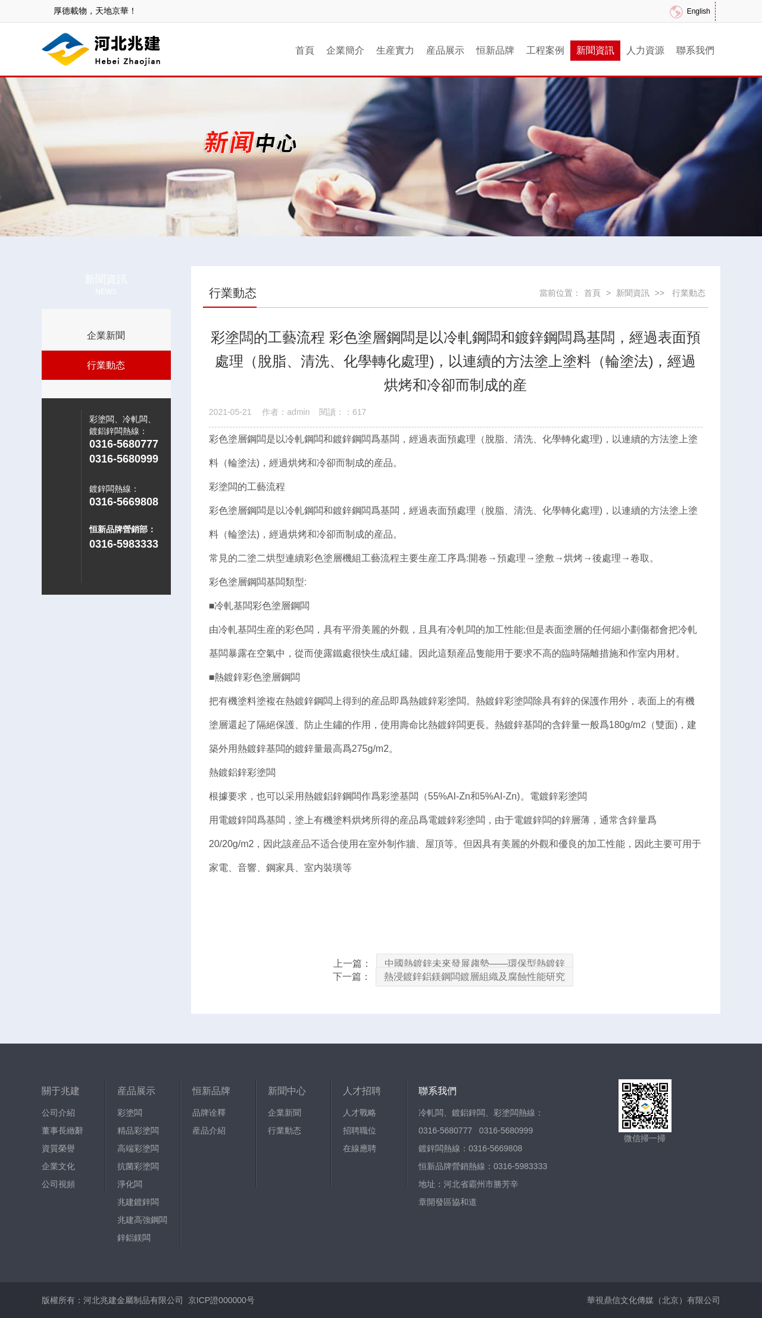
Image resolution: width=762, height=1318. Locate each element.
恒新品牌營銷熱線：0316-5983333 (483, 1166)
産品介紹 (209, 1130)
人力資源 (645, 50)
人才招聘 (362, 1091)
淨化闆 (129, 1184)
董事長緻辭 (62, 1130)
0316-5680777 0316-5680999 (476, 1130)
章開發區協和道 (448, 1202)
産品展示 (445, 50)
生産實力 (395, 50)
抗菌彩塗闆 (138, 1166)
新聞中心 (287, 1091)
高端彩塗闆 (138, 1148)
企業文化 (58, 1166)
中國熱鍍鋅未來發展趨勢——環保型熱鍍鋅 (475, 963)
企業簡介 (345, 50)
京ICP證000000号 (221, 1300)
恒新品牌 (495, 50)
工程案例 (545, 50)
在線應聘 (359, 1148)
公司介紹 (58, 1112)
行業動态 (106, 365)
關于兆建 (61, 1091)
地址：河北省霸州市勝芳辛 (469, 1184)
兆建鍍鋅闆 (138, 1202)
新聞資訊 (595, 50)
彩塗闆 (129, 1112)
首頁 (304, 50)
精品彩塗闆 (138, 1130)
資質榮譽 (58, 1148)
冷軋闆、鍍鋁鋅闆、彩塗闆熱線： (481, 1112)
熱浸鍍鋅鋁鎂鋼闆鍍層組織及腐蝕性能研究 (474, 977)
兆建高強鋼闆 (142, 1220)
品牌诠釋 (209, 1112)
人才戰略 (359, 1112)
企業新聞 (106, 335)
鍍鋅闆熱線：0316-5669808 (470, 1148)
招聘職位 (359, 1130)
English (698, 11)
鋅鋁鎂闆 (134, 1237)
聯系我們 (695, 50)
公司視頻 (58, 1184)
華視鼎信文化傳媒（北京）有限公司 (653, 1300)
